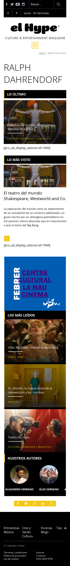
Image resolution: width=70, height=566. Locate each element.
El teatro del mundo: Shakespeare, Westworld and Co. (31, 127)
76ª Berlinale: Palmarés (47, 13)
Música (13, 402)
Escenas (46, 528)
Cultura (13, 138)
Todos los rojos (19, 437)
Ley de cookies (11, 558)
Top (61, 528)
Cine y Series (16, 357)
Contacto (41, 555)
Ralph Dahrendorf (57, 53)
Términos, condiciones (15, 552)
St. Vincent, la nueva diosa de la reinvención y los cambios (30, 390)
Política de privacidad (15, 555)
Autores (40, 552)
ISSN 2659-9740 (44, 558)
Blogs (45, 532)
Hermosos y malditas (35, 138)
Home (42, 53)
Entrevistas (11, 528)
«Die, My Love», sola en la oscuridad (33, 347)
